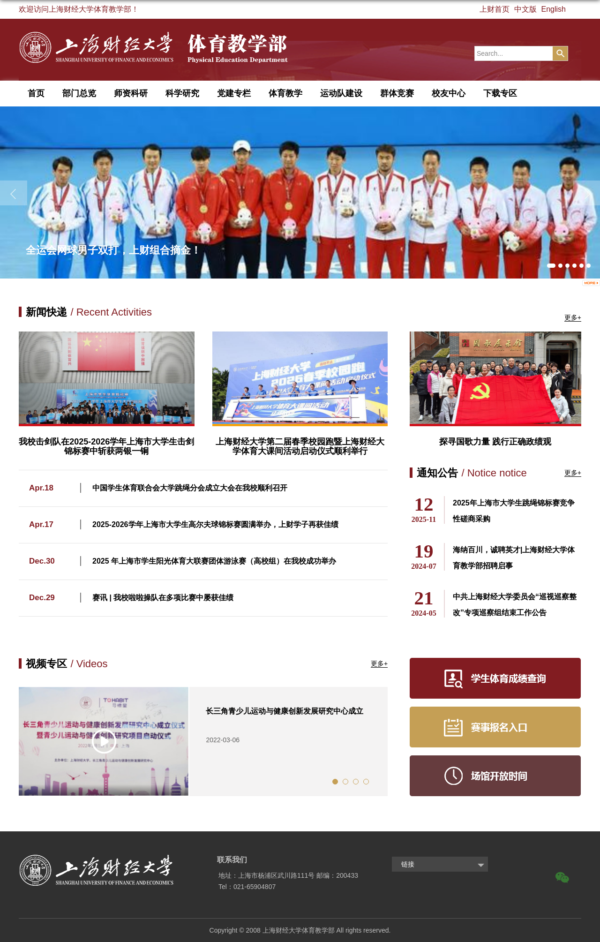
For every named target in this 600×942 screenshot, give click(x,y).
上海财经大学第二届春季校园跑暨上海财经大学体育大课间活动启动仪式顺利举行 (300, 446)
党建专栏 (234, 93)
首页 (36, 93)
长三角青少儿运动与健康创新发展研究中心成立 (284, 711)
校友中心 (448, 93)
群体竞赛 (397, 93)
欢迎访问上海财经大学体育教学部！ (79, 9)
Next (394, 741)
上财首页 (495, 9)
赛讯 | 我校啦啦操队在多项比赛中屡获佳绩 (162, 598)
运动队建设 (341, 93)
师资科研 (131, 93)
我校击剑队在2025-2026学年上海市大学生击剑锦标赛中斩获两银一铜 (106, 446)
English (553, 9)
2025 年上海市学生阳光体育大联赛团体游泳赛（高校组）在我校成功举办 (214, 561)
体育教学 (285, 93)
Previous (11, 741)
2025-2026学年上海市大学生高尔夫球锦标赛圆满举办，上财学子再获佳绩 (215, 524)
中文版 (525, 9)
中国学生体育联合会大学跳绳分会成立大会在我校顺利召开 (189, 488)
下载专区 (500, 93)
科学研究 (182, 93)
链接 (407, 864)
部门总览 (79, 93)
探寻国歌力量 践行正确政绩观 (495, 441)
